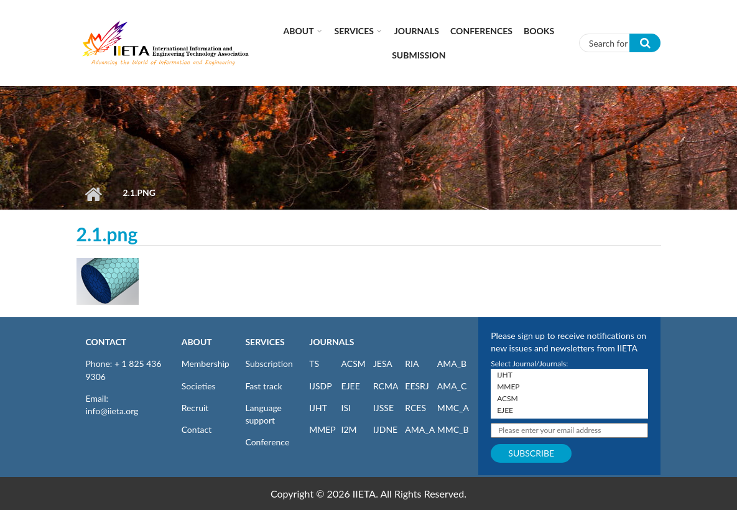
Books (539, 31)
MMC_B (453, 429)
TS (314, 363)
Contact (197, 429)
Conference (267, 442)
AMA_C (452, 386)
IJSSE (383, 407)
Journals (416, 31)
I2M (349, 429)
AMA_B (451, 363)
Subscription (268, 363)
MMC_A (453, 407)
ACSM (353, 363)
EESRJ (417, 386)
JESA (382, 363)
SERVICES (264, 341)
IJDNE (385, 429)
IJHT (318, 407)
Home (93, 194)
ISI (346, 407)
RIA (412, 363)
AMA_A (420, 429)
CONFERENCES (481, 31)
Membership (205, 363)
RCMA (386, 386)
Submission (418, 55)
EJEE (350, 386)
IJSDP (320, 386)
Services (354, 31)
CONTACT (106, 341)
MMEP (322, 429)
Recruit (195, 407)
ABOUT (197, 341)
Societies (199, 386)
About (299, 31)
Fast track (263, 386)
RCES (415, 407)
